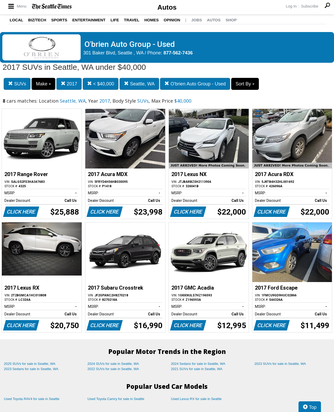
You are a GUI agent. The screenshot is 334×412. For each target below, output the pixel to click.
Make (43, 83)
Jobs (196, 20)
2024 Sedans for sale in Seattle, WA (198, 364)
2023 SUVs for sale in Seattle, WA (280, 364)
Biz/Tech (37, 20)
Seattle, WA (139, 83)
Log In (291, 6)
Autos (167, 7)
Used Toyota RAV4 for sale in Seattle (31, 399)
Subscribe (309, 6)
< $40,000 (100, 83)
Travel (131, 20)
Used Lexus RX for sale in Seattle (196, 399)
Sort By (245, 83)
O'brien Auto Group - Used (195, 83)
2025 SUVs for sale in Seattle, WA (30, 364)
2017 (69, 83)
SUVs (17, 83)
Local (16, 20)
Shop (231, 20)
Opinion (172, 20)
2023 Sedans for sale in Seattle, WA (31, 369)
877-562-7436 (178, 52)
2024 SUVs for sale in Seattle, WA (113, 364)
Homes (151, 20)
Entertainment (88, 20)
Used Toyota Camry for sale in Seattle (115, 399)
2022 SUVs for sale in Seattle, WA (113, 369)
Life (114, 20)
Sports (59, 20)
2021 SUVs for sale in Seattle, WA (197, 369)
